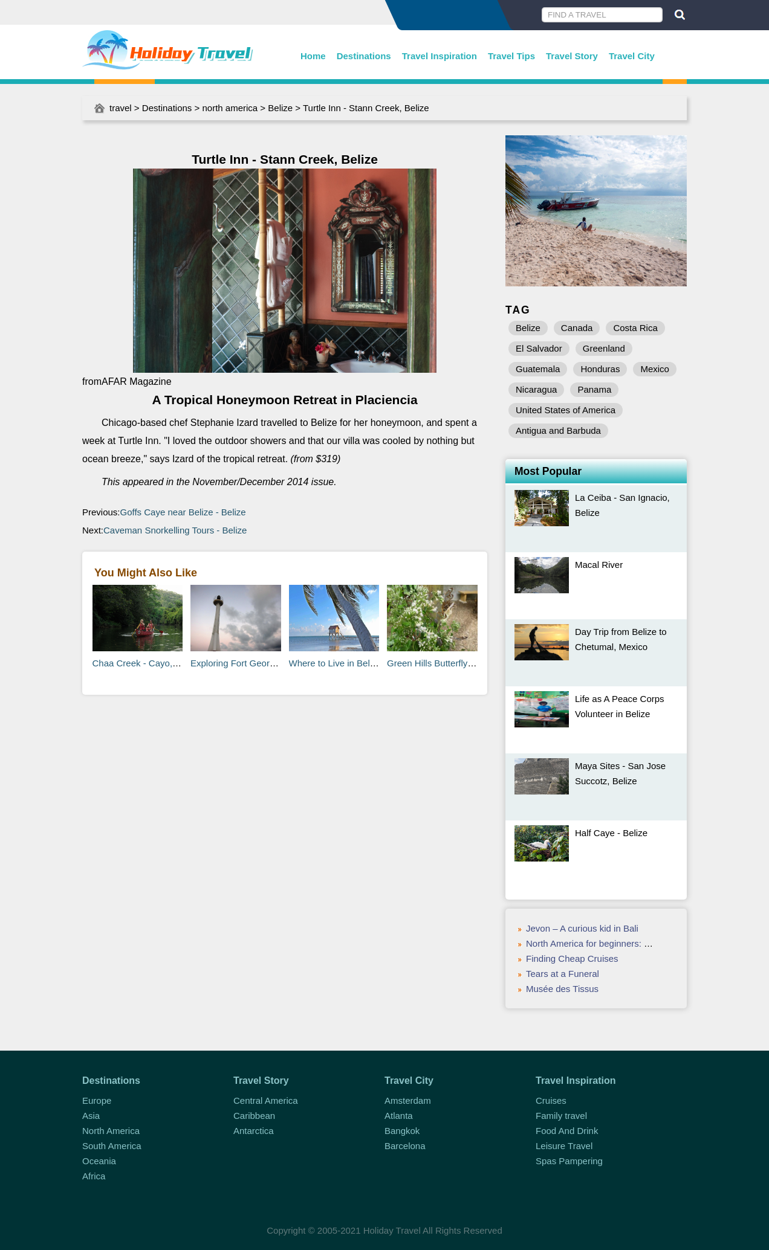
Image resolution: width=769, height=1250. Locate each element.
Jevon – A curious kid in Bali (582, 928)
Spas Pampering (569, 1161)
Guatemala (538, 369)
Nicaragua (536, 389)
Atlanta (398, 1115)
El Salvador (539, 348)
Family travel (561, 1115)
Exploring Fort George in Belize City (262, 663)
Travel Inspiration (439, 56)
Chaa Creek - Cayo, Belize (146, 663)
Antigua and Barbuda (558, 430)
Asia (91, 1115)
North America (111, 1131)
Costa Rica (635, 328)
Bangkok (402, 1131)
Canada (577, 328)
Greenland (604, 348)
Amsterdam (407, 1100)
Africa (93, 1176)
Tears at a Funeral (562, 973)
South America (111, 1146)
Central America (265, 1100)
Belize (280, 108)
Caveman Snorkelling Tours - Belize (175, 530)
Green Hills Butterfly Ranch (441, 663)
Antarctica (253, 1131)
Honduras (600, 369)
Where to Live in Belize (335, 663)
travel (120, 108)
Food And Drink (567, 1131)
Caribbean (254, 1115)
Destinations (364, 56)
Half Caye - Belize (611, 833)
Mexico (654, 369)
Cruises (551, 1100)
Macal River (599, 564)
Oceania (99, 1161)
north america (230, 108)
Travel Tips (511, 56)
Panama (594, 389)
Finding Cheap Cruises (572, 958)
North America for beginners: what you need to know (631, 943)
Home (313, 56)
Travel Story (572, 56)
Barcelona (405, 1146)
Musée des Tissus (562, 989)
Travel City (632, 56)
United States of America (565, 410)
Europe (96, 1100)
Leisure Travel (564, 1146)
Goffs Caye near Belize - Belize (183, 512)
